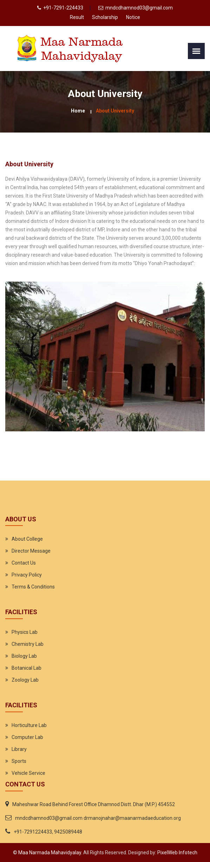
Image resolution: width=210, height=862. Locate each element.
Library (19, 749)
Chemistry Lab (28, 644)
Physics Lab (25, 632)
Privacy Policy (27, 575)
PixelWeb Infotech (176, 852)
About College (27, 539)
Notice (133, 17)
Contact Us (24, 563)
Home (78, 111)
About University (115, 111)
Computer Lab (27, 737)
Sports (19, 761)
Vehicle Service (28, 773)
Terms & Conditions (33, 587)
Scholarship (105, 17)
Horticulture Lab (29, 725)
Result (77, 17)
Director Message (31, 551)
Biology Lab (24, 656)
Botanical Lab (26, 668)
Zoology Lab (25, 680)
